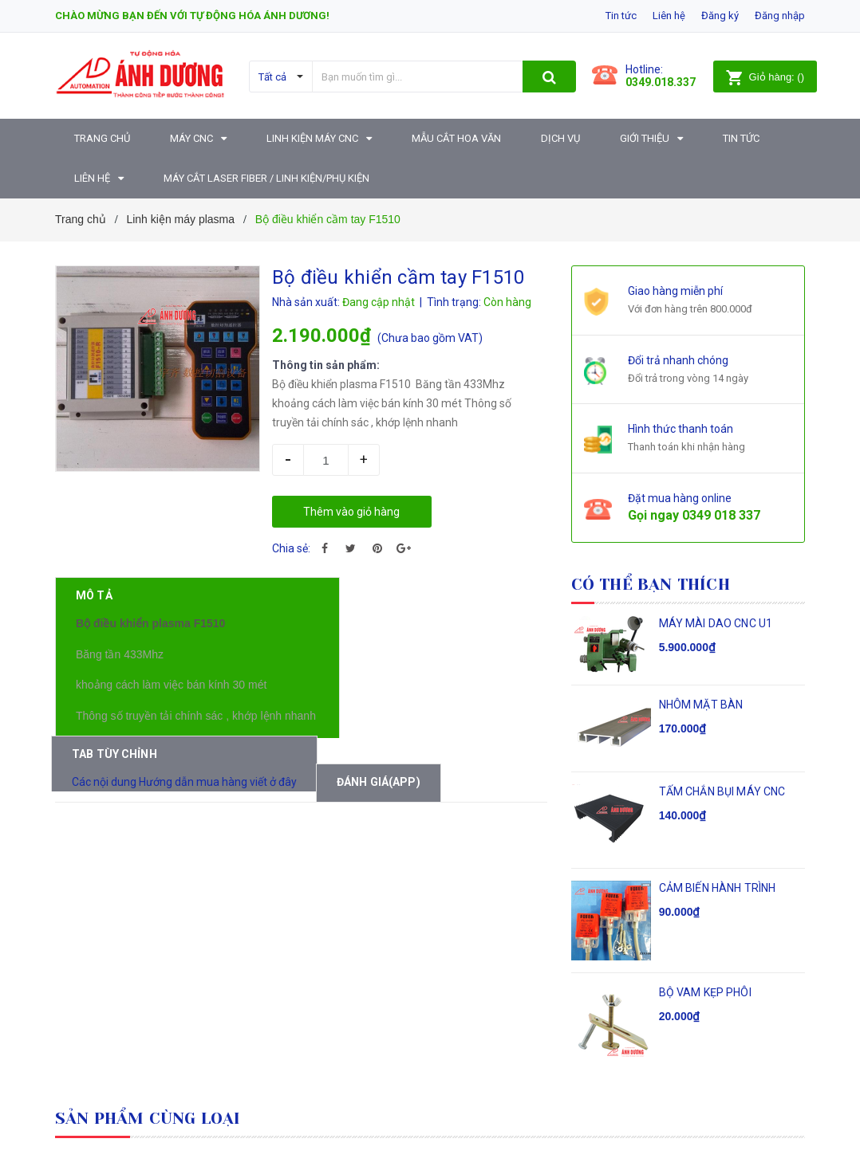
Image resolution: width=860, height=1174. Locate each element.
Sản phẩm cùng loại (148, 1118)
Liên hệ (669, 16)
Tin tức (621, 16)
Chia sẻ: (291, 548)
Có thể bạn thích (650, 584)
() (765, 77)
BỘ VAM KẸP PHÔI (705, 992)
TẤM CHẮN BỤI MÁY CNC (722, 791)
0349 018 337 (721, 515)
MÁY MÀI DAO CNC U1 (716, 623)
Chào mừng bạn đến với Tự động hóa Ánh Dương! (192, 16)
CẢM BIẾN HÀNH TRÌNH (717, 887)
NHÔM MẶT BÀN (701, 704)
